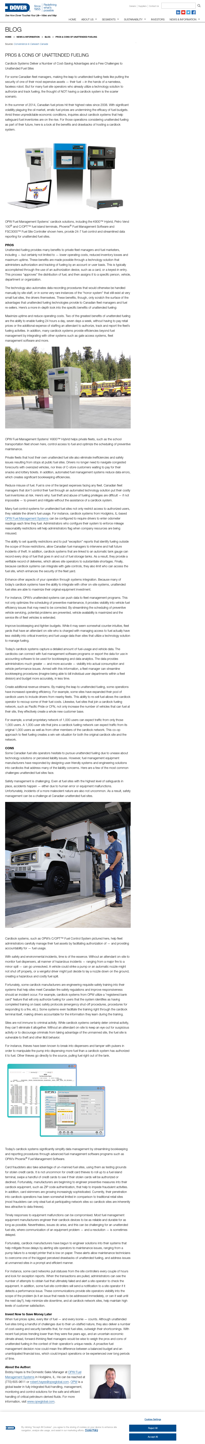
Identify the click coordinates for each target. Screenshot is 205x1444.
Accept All (153, 1436)
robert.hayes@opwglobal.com (49, 1382)
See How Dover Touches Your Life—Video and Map (31, 15)
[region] (102, 1428)
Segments (108, 19)
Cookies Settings (153, 1419)
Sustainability (133, 19)
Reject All (152, 1428)
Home (72, 19)
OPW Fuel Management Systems (27, 518)
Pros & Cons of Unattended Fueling (76, 37)
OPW (74, 1382)
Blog (48, 37)
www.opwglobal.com (40, 1401)
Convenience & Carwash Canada (31, 44)
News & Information (183, 19)
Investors (158, 19)
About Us (87, 19)
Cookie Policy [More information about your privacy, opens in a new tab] (91, 1430)
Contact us (154, 6)
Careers (132, 6)
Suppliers (142, 6)
